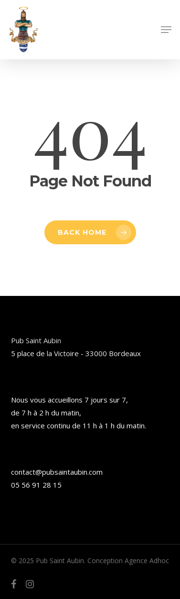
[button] (166, 29)
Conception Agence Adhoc (128, 560)
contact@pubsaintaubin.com (57, 472)
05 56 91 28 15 (36, 485)
